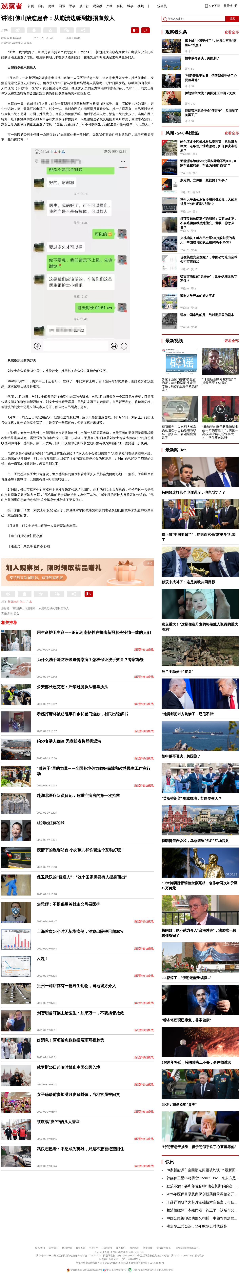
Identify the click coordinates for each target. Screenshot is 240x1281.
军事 (72, 6)
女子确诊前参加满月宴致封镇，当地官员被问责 (78, 1094)
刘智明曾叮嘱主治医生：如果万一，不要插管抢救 (80, 1013)
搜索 (232, 18)
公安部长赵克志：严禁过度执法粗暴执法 (72, 686)
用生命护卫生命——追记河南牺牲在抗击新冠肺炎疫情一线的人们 (94, 632)
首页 (31, 6)
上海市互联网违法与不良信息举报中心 (150, 1270)
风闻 (41, 6)
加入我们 (121, 1247)
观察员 (160, 6)
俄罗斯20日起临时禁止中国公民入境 (68, 1067)
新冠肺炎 (13, 602)
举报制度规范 (163, 1247)
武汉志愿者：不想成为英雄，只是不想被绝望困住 (80, 1148)
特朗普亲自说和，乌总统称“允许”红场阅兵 (195, 841)
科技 (120, 6)
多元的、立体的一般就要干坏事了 (204, 180)
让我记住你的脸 (51, 822)
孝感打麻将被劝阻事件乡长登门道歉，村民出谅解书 (82, 714)
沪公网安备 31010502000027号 (84, 1270)
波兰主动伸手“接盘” (177, 672)
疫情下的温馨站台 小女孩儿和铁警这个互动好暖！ (81, 850)
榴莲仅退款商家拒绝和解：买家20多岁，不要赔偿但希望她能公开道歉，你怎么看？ (208, 223)
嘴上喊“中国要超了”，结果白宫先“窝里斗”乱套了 (210, 43)
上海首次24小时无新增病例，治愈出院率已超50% (80, 931)
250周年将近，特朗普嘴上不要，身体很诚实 (196, 1062)
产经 (109, 6)
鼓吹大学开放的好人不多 (197, 296)
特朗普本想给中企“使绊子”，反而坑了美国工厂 (211, 113)
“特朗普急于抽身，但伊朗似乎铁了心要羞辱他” (211, 78)
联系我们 (40, 1247)
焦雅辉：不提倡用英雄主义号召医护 (68, 904)
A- (43, 38)
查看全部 (232, 32)
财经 (51, 6)
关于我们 (53, 1247)
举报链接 (147, 1247)
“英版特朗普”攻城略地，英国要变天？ (192, 798)
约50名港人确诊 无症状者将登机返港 (69, 741)
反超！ (43, 958)
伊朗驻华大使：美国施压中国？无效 (210, 93)
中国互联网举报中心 (115, 1270)
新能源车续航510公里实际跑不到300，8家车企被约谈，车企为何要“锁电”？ (208, 163)
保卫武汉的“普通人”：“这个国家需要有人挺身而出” (82, 877)
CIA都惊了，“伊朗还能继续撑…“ (186, 978)
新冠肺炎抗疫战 (144, 649)
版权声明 (67, 1247)
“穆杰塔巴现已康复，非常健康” (186, 1020)
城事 (130, 6)
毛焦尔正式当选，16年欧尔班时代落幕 (197, 1226)
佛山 (22, 602)
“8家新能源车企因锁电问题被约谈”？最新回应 (203, 1170)
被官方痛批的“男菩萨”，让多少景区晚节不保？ (208, 279)
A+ (51, 38)
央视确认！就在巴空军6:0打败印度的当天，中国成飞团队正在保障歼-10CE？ (207, 240)
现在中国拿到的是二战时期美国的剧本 (207, 315)
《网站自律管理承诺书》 (188, 1247)
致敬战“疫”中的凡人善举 (58, 1121)
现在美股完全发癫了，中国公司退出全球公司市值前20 (208, 259)
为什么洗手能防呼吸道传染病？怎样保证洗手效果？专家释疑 (90, 659)
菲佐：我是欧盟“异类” (179, 1104)
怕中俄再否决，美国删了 (202, 58)
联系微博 (107, 1247)
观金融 (97, 6)
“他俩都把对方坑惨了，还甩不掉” (188, 714)
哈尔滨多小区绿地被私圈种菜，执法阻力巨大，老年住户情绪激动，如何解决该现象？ (208, 146)
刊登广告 (94, 1247)
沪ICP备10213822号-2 (47, 1255)
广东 (29, 602)
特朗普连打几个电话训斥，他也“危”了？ (193, 492)
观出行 (84, 6)
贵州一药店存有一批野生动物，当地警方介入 (76, 985)
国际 (62, 6)
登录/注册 (230, 6)
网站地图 (134, 1247)
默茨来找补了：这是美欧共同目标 (188, 582)
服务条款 (80, 1247)
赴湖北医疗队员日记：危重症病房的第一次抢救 (78, 795)
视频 (140, 6)
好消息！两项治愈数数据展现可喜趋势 (70, 1040)
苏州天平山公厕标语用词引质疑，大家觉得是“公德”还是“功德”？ (208, 202)
